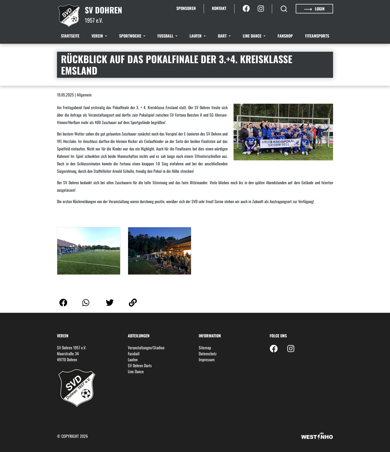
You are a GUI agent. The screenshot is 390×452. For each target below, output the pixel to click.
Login (314, 9)
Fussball (165, 36)
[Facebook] (246, 8)
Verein (98, 36)
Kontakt (219, 8)
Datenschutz (208, 354)
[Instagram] (261, 8)
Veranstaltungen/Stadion (146, 348)
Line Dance (252, 36)
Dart (223, 36)
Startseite (70, 36)
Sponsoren (186, 8)
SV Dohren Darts (140, 365)
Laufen (196, 36)
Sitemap (205, 348)
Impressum (207, 359)
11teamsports (317, 36)
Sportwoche (130, 36)
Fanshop (285, 36)
